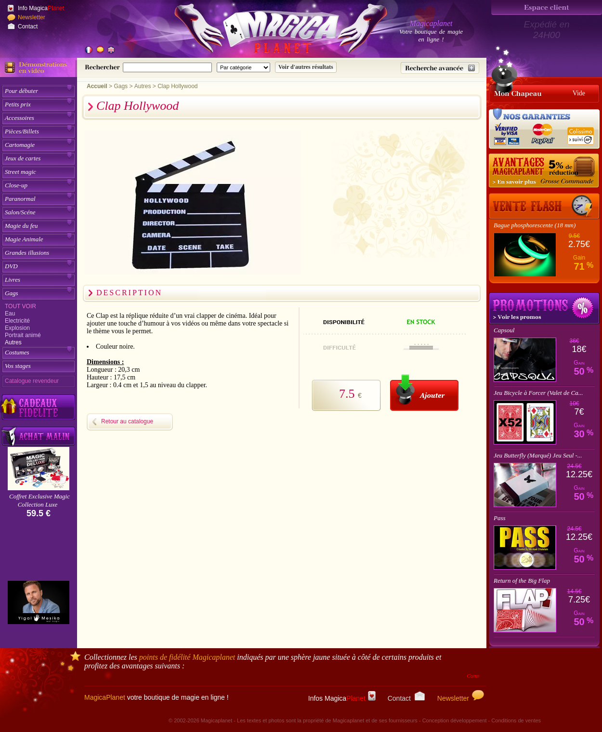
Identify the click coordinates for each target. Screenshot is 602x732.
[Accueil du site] (269, 30)
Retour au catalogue (127, 421)
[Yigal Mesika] (38, 602)
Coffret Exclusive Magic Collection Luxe (39, 500)
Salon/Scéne (20, 212)
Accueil (97, 86)
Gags (11, 293)
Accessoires (19, 117)
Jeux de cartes (22, 158)
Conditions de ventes (516, 720)
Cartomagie (20, 144)
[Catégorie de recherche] (243, 67)
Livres (12, 279)
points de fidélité (187, 657)
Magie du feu (21, 225)
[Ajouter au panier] (424, 393)
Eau (10, 313)
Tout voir (20, 306)
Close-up (16, 185)
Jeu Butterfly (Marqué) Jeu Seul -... (538, 455)
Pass (500, 518)
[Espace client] (546, 7)
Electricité (17, 320)
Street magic (20, 171)
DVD (11, 266)
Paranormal (20, 198)
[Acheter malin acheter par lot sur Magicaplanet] (38, 436)
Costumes (17, 352)
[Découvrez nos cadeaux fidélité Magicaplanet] (38, 407)
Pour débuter (21, 90)
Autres (13, 342)
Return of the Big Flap (522, 580)
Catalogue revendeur (32, 381)
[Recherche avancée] (440, 68)
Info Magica (41, 8)
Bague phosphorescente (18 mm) (535, 225)
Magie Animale (24, 239)
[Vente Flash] (544, 206)
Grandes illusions (27, 252)
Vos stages (18, 365)
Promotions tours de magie (544, 308)
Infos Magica (342, 698)
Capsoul (504, 330)
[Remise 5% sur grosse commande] (544, 171)
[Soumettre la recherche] (306, 67)
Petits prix (18, 104)
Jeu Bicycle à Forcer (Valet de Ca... (538, 392)
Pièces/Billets (22, 131)
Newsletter (31, 17)
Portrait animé (23, 335)
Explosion (17, 328)
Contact (28, 26)
